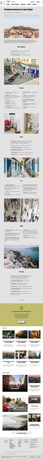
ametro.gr (25, 107)
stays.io (12, 145)
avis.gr (25, 99)
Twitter (19, 444)
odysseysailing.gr (31, 103)
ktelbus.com (8, 95)
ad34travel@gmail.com (32, 447)
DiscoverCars (24, 100)
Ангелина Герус (18, 12)
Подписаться (33, 1)
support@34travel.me (32, 445)
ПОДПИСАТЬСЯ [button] (21, 321)
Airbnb (12, 147)
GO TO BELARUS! (26, 441)
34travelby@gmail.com (32, 442)
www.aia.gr (7, 92)
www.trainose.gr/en (27, 92)
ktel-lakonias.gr (8, 105)
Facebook (19, 443)
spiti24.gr (18, 141)
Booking (15, 147)
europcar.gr (32, 99)
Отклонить (32, 456)
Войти (38, 1)
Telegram (19, 446)
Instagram (19, 441)
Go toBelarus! (9, 1)
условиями (24, 456)
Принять (38, 456)
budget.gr (28, 99)
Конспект (11, 12)
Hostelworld (20, 147)
